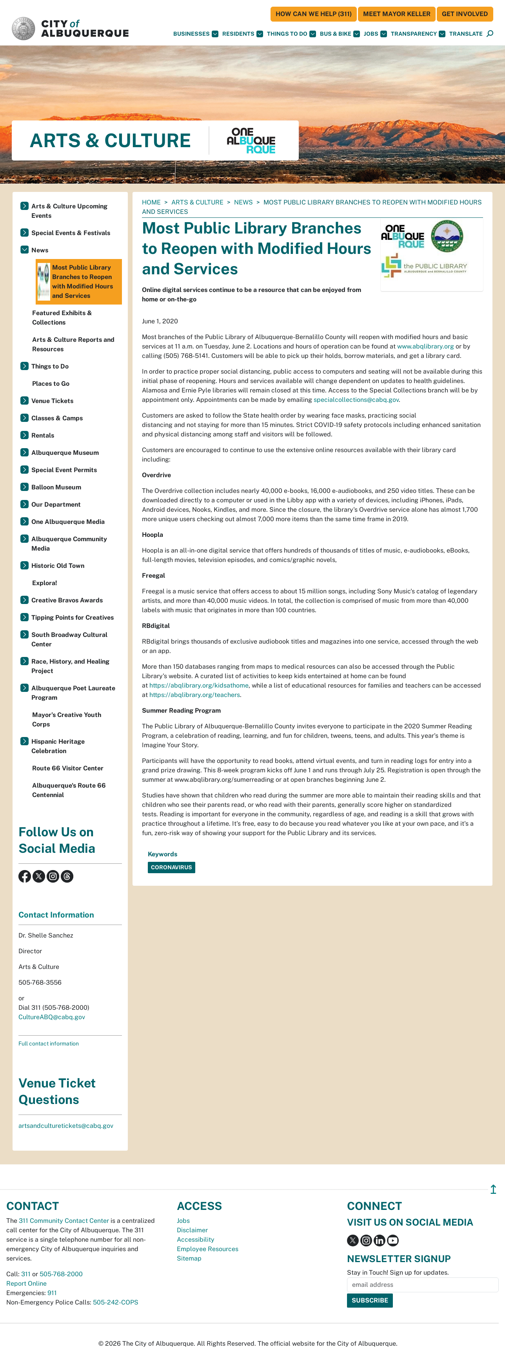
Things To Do (291, 34)
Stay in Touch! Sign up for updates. (398, 1272)
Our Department (56, 504)
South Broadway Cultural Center (69, 639)
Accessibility (195, 1239)
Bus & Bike (340, 34)
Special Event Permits (64, 470)
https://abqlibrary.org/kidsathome (199, 685)
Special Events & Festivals (70, 233)
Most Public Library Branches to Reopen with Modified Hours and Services (75, 282)
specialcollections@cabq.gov (356, 399)
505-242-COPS (115, 1302)
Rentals (42, 435)
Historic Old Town (57, 565)
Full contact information (48, 1043)
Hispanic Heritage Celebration (58, 746)
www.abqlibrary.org (425, 346)
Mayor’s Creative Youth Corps (66, 719)
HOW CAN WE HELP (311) (314, 14)
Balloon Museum (56, 487)
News (243, 202)
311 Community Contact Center (64, 1220)
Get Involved (465, 14)
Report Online (26, 1283)
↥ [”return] (493, 1189)
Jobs (375, 34)
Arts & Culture (197, 202)
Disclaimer (192, 1230)
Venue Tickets (52, 401)
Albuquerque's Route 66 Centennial (69, 790)
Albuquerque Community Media (69, 543)
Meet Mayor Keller (397, 14)
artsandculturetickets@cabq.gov (65, 1125)
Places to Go (50, 383)
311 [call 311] (26, 1274)
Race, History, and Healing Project (70, 666)
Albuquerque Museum (65, 452)
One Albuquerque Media (68, 521)
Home (151, 202)
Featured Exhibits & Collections (62, 317)
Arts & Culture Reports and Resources (73, 344)
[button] (466, 34)
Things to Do (50, 366)
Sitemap (189, 1258)
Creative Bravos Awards (67, 600)
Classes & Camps (57, 418)
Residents (242, 34)
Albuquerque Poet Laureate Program (73, 692)
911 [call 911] (52, 1293)
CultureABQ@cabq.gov (51, 1017)
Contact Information (56, 914)
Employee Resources (207, 1249)
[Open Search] (490, 34)
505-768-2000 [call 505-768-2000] (61, 1274)
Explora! (44, 583)
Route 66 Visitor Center (68, 768)
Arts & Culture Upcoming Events (69, 211)
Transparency (418, 34)
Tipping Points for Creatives (72, 617)
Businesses (195, 34)
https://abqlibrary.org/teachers (194, 695)
